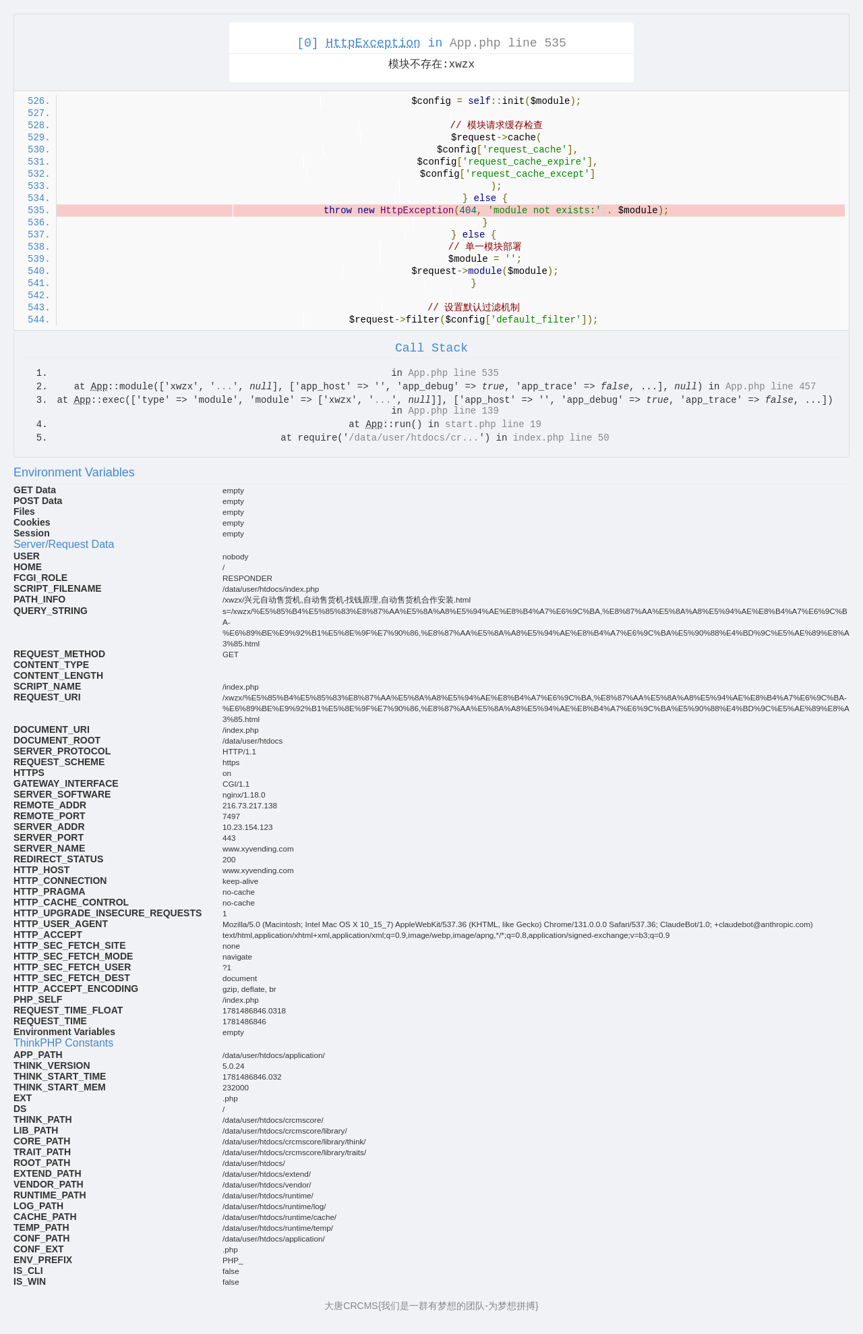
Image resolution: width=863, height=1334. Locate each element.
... (224, 386)
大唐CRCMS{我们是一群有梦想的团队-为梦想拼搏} (431, 1305)
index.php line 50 (561, 438)
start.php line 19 (493, 424)
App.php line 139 (453, 411)
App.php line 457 (770, 386)
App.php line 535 (508, 43)
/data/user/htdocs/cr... (414, 438)
